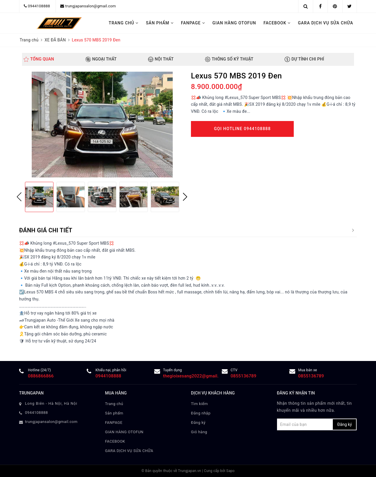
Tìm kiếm (199, 404)
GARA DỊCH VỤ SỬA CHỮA (325, 23)
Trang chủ (123, 23)
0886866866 (41, 376)
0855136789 (243, 376)
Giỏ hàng (199, 432)
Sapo (230, 471)
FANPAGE (193, 23)
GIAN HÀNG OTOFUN (234, 23)
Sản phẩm (160, 23)
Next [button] (185, 196)
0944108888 (39, 6)
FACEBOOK (277, 23)
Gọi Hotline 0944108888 (242, 128)
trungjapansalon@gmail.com (90, 6)
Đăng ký (198, 422)
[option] (102, 124)
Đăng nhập (201, 413)
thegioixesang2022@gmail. (191, 376)
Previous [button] (19, 196)
